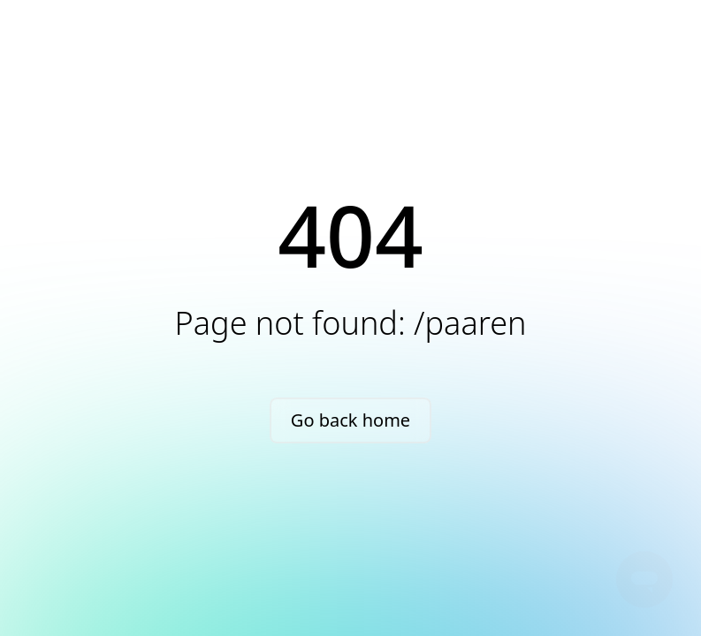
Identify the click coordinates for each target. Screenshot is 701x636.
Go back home (350, 420)
